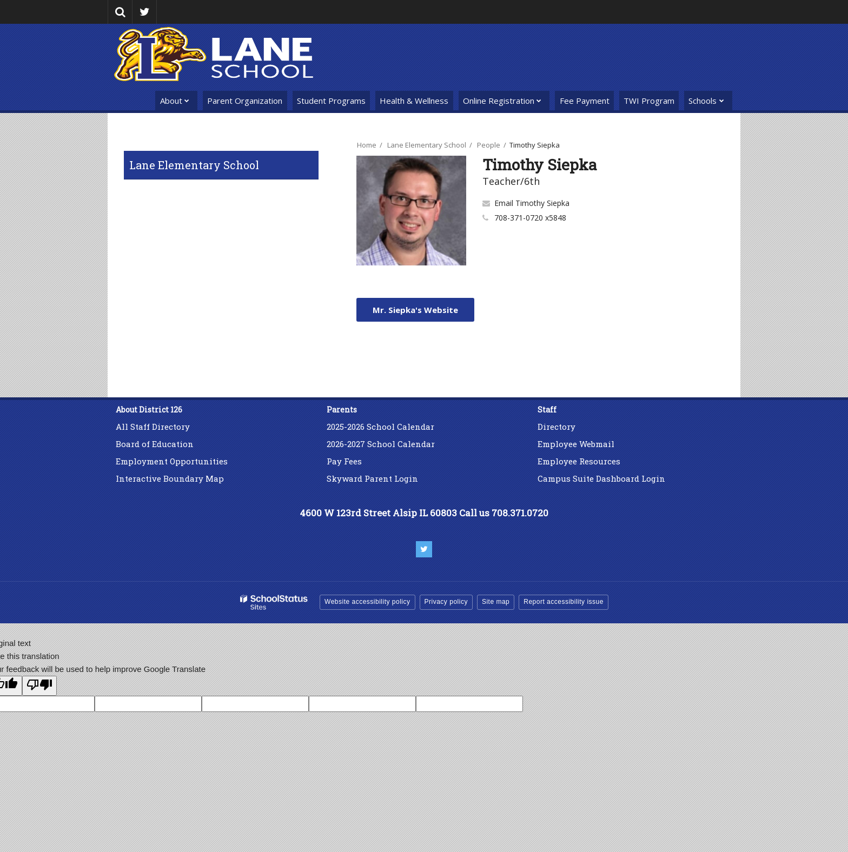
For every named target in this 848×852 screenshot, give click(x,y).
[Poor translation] (39, 686)
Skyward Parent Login (372, 478)
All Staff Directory (153, 426)
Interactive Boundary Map (170, 478)
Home (366, 145)
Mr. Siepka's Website (415, 309)
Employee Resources (579, 461)
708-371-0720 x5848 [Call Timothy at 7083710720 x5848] (530, 217)
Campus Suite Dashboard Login (601, 478)
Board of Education (155, 443)
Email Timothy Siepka (531, 203)
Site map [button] (495, 601)
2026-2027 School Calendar (381, 443)
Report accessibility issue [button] (564, 601)
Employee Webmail (576, 443)
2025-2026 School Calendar (380, 426)
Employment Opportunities (172, 461)
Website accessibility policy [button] (367, 601)
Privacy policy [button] (446, 601)
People (488, 145)
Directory (556, 426)
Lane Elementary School (194, 165)
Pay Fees (345, 461)
